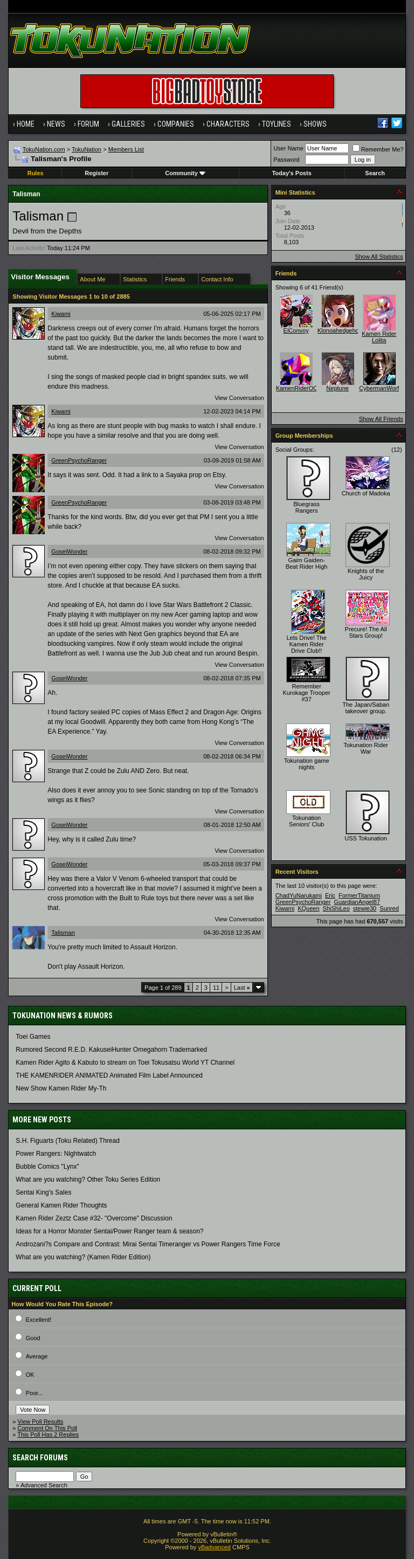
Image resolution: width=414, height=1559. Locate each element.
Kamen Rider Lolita (379, 336)
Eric (330, 895)
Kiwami (60, 314)
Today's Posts (291, 173)
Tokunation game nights (306, 763)
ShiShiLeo (336, 908)
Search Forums (40, 1457)
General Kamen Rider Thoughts (61, 1205)
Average (37, 1356)
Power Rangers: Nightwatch (56, 1153)
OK (30, 1374)
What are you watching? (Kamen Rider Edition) (83, 1257)
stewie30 (364, 908)
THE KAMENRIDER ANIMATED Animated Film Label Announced (109, 1075)
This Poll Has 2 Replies (48, 1434)
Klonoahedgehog (340, 330)
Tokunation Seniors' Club (306, 821)
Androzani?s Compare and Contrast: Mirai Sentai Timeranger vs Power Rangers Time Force (148, 1244)
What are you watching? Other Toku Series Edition (88, 1179)
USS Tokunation (365, 838)
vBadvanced (214, 1547)
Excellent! (39, 1319)
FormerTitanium (359, 895)
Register (96, 173)
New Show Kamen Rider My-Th (61, 1088)
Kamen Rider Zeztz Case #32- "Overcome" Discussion (94, 1218)
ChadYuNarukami (298, 895)
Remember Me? (378, 149)
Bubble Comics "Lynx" (47, 1166)
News (56, 124)
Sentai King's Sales (43, 1192)
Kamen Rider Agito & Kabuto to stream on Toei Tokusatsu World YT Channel (125, 1062)
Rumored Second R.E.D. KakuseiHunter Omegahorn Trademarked (111, 1049)
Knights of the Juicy (366, 574)
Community (185, 173)
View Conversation (239, 398)
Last (242, 987)
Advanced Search (43, 1485)
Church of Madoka (366, 493)
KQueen (308, 908)
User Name (288, 148)
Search (375, 173)
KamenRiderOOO (299, 388)
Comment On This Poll (47, 1428)
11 (216, 987)
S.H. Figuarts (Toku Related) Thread (68, 1140)
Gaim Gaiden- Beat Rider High (307, 563)
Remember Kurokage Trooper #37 (306, 692)
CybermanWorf (379, 388)
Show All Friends (381, 419)
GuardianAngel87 (357, 902)
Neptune (337, 388)
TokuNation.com (44, 149)
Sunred (389, 908)
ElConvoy (296, 330)
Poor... (34, 1393)
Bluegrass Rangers (306, 507)
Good (33, 1338)
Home (25, 124)
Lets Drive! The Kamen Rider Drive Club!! (306, 644)
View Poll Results (41, 1421)
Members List (126, 149)
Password (286, 159)
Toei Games (33, 1036)
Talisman (62, 932)
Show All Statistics (379, 256)
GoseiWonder (69, 551)
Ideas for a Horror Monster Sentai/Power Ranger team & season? (109, 1231)
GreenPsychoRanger (79, 460)
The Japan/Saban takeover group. (365, 707)
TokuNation (86, 149)
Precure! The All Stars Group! (366, 632)
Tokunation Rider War (365, 748)
